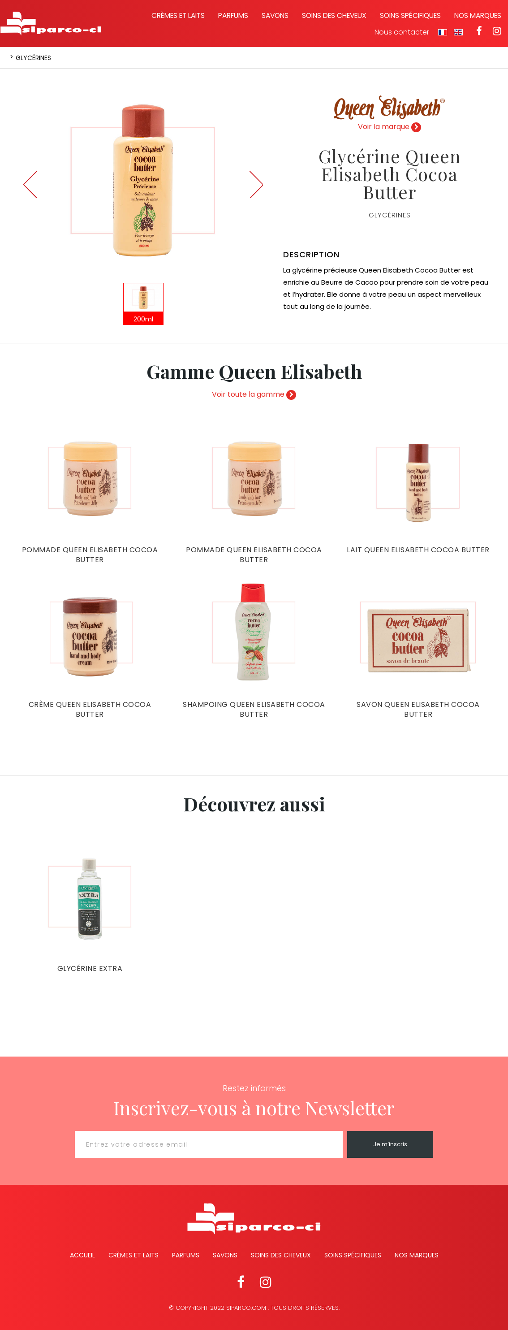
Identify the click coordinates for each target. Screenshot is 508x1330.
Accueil (82, 1255)
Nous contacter (402, 32)
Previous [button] (30, 184)
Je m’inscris (390, 1144)
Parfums (233, 15)
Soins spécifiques (410, 15)
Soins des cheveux (334, 15)
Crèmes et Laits (133, 1255)
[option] (143, 180)
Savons (275, 15)
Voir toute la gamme (254, 394)
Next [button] (256, 184)
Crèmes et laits (178, 15)
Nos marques (477, 15)
